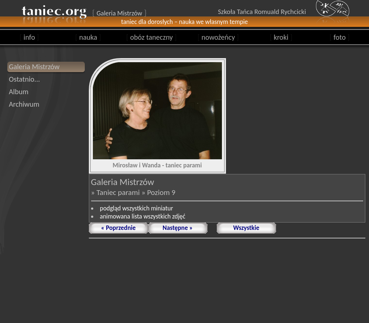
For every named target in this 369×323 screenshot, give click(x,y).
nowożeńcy (218, 37)
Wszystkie (246, 228)
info (29, 37)
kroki (281, 37)
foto (340, 37)
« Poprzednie (118, 228)
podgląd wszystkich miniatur (136, 208)
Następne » (178, 228)
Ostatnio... (24, 79)
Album (18, 91)
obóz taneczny (151, 37)
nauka (88, 37)
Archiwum (24, 104)
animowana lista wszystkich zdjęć (142, 216)
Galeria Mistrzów (34, 66)
